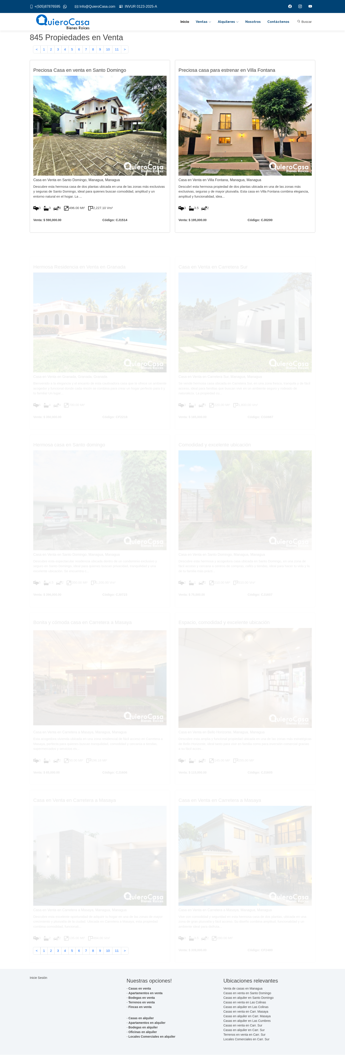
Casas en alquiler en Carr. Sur (244, 1030)
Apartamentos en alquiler (146, 1023)
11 (117, 49)
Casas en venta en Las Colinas (244, 1002)
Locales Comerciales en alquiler (151, 1037)
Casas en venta (139, 988)
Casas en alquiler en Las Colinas (245, 1007)
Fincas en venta (140, 1007)
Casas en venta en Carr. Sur (242, 1025)
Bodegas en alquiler (143, 1027)
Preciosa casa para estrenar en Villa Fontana (226, 70)
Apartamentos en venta (145, 993)
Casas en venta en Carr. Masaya (245, 1012)
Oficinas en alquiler (142, 1032)
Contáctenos (278, 22)
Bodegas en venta (141, 998)
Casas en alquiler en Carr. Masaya (247, 1016)
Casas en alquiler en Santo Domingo (248, 998)
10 (108, 49)
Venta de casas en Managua (242, 988)
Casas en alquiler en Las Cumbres (247, 1021)
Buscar (304, 22)
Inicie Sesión (38, 978)
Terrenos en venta (141, 1002)
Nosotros (253, 22)
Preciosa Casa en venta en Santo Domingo (79, 70)
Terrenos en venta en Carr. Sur (244, 1035)
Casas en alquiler (141, 1018)
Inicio (184, 22)
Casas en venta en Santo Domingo (247, 993)
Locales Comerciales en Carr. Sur (246, 1039)
